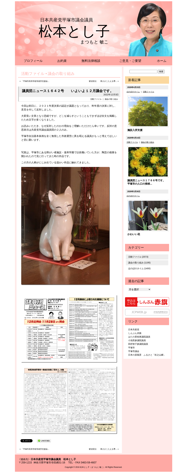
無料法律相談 (90, 60)
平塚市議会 (133, 351)
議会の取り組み (111, 99)
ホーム (161, 60)
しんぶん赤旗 (134, 333)
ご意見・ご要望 (130, 60)
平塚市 (131, 347)
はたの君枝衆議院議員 (139, 336)
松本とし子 (74, 31)
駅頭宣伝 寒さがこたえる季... (103, 81)
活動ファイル (96, 99)
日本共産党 (133, 329)
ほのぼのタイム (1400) (139, 268)
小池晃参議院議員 (137, 340)
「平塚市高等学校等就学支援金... (35, 81)
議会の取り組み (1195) (139, 262)
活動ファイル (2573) (138, 257)
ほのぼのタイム (133, 92)
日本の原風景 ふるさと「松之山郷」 (147, 355)
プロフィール (33, 60)
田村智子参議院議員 (138, 344)
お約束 (62, 60)
